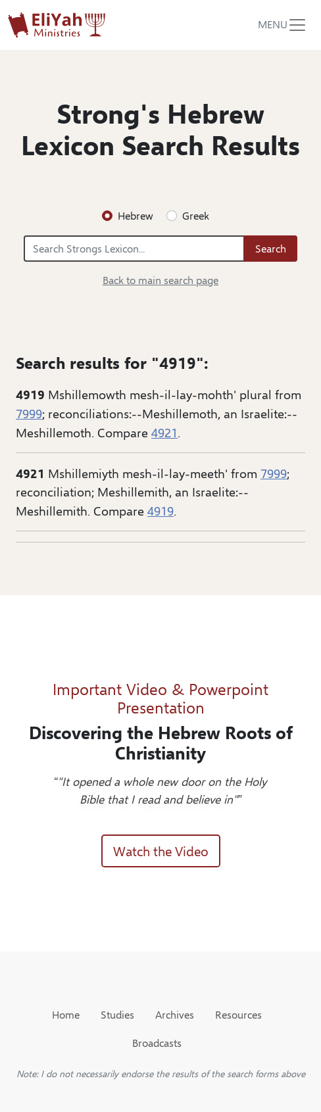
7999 (29, 413)
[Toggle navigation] (282, 25)
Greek (195, 215)
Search (270, 248)
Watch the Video (161, 850)
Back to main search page (160, 280)
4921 (164, 432)
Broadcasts (157, 1043)
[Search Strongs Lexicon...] (134, 248)
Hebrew (135, 215)
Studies (117, 1014)
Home (66, 1014)
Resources (238, 1014)
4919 (160, 510)
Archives (174, 1014)
